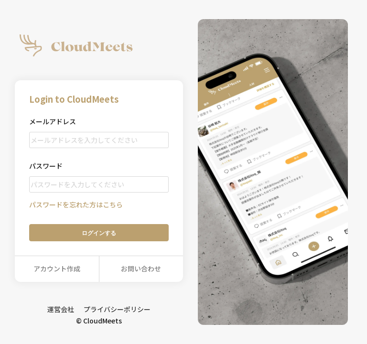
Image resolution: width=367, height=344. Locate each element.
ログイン (99, 233)
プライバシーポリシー (117, 309)
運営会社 (60, 309)
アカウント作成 (56, 268)
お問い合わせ (141, 268)
